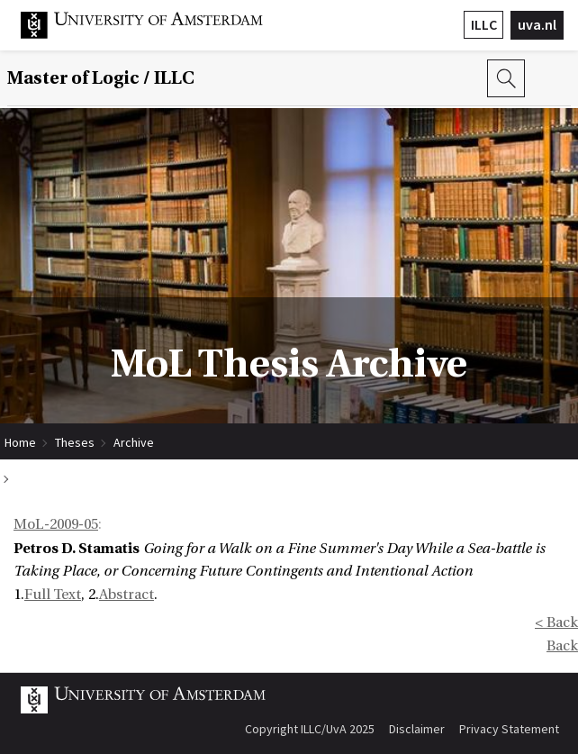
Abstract (126, 594)
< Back (556, 622)
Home (20, 442)
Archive (133, 442)
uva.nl (537, 24)
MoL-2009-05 (56, 524)
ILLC (484, 24)
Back (562, 646)
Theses (75, 442)
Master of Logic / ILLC (100, 78)
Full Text (52, 594)
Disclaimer (417, 729)
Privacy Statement (509, 729)
